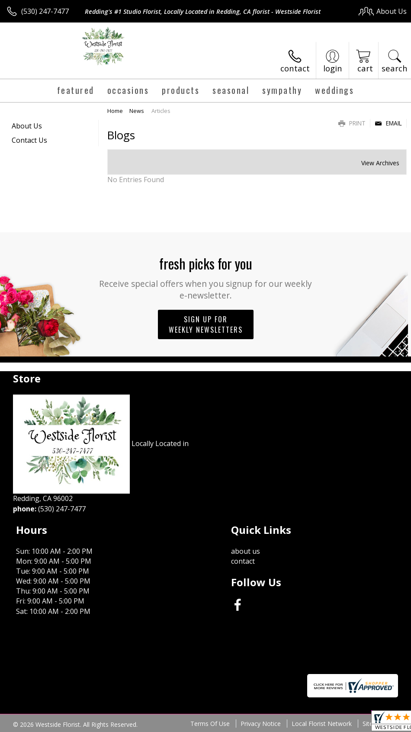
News (136, 111)
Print (352, 123)
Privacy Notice (261, 723)
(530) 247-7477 (45, 11)
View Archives (380, 163)
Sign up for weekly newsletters (206, 324)
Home (115, 111)
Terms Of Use (210, 723)
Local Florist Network (322, 723)
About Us (27, 126)
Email (388, 123)
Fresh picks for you (206, 277)
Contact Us (29, 140)
